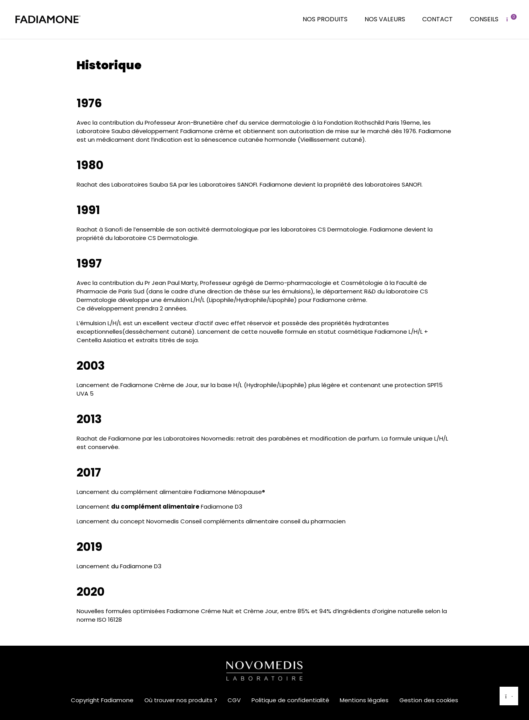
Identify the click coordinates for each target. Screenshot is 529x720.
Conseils (484, 19)
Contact (437, 19)
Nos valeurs (385, 19)
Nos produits (325, 19)
